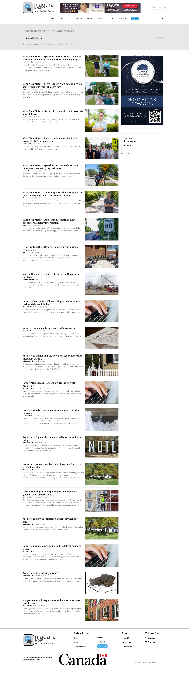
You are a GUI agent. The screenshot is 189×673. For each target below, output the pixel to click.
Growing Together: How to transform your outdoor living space (51, 248)
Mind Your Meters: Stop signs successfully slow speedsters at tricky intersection (49, 221)
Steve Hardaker (28, 62)
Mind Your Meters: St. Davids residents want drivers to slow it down (53, 112)
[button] (163, 19)
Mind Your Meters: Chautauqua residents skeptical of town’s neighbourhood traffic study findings (52, 194)
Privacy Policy (126, 642)
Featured (101, 642)
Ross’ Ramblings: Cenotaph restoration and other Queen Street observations (50, 493)
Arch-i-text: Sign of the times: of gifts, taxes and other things (53, 439)
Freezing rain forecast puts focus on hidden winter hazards (51, 411)
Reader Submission (29, 307)
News (75, 642)
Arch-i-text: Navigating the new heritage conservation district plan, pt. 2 (52, 357)
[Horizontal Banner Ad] (100, 8)
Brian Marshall (28, 361)
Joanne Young (28, 252)
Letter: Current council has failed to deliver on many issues (52, 547)
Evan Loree (27, 89)
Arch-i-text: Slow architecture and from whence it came (50, 520)
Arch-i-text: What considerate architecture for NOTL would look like (52, 466)
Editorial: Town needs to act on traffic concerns (49, 328)
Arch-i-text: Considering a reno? (40, 573)
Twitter (130, 145)
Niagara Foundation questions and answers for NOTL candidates (52, 602)
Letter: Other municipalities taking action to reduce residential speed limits (51, 303)
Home (123, 153)
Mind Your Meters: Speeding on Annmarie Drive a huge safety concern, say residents (50, 167)
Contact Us (125, 638)
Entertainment (79, 646)
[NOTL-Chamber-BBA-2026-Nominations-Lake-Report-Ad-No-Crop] (142, 123)
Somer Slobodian (29, 171)
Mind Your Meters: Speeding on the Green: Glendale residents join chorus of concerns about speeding (52, 58)
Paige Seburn (27, 415)
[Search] (159, 37)
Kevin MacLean (28, 279)
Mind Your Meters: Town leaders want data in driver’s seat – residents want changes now (52, 85)
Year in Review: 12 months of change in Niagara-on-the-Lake (51, 275)
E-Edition (102, 646)
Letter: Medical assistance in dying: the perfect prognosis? (49, 384)
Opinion (100, 637)
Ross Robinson (28, 497)
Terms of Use (126, 646)
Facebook (131, 141)
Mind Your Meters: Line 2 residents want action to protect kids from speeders (50, 140)
